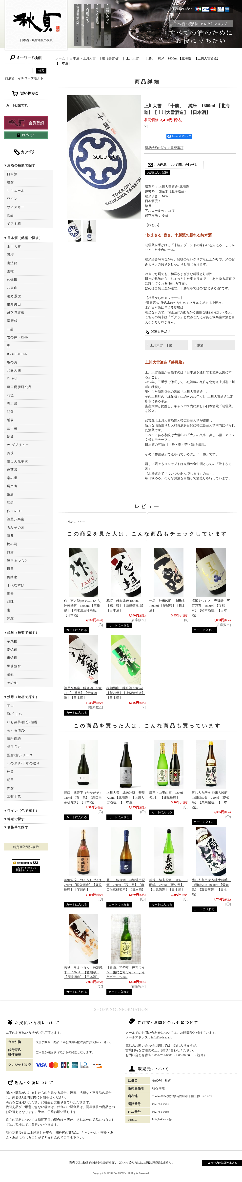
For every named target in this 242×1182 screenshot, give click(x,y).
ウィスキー (16, 207)
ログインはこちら (26, 135)
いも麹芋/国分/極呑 (22, 722)
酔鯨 (10, 618)
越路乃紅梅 (16, 312)
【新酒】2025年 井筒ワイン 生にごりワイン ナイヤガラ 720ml (125, 972)
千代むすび (16, 585)
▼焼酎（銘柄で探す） (21, 697)
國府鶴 (12, 321)
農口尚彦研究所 (19, 387)
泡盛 (10, 674)
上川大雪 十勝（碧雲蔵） (102, 58)
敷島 (10, 494)
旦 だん (13, 379)
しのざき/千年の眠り (23, 763)
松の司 (12, 544)
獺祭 (10, 593)
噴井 (10, 535)
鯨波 (10, 436)
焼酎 (10, 182)
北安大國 (14, 370)
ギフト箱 (14, 223)
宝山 (10, 705)
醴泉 (10, 420)
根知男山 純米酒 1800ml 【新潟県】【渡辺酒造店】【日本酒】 (125, 693)
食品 (10, 215)
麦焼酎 (12, 649)
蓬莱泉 (12, 469)
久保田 (12, 279)
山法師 (12, 263)
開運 (10, 412)
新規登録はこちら (26, 122)
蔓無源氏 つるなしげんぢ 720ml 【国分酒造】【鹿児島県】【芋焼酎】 (85, 884)
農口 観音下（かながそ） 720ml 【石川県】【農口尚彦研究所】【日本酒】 (85, 797)
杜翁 (10, 772)
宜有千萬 (14, 796)
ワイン (12, 199)
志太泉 (12, 403)
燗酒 (200, 345)
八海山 (12, 288)
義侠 (10, 453)
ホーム (60, 58)
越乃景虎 (14, 296)
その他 (12, 682)
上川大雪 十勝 (161, 345)
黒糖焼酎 (14, 666)
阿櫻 (10, 255)
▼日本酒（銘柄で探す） (23, 238)
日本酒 (12, 174)
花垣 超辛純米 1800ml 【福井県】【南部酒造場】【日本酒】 (125, 605)
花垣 (10, 395)
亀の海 (12, 362)
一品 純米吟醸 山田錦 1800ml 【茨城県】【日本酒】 (168, 605)
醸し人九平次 (17, 461)
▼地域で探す (14, 819)
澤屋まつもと (17, 560)
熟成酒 (10, 78)
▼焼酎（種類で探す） (21, 632)
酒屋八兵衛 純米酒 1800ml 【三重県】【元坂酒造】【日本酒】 (83, 693)
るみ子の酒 (16, 527)
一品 (10, 329)
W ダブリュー (18, 445)
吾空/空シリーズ (20, 755)
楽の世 (12, 478)
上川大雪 (14, 246)
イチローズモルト (30, 78)
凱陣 (10, 602)
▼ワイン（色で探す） (21, 811)
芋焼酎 (12, 641)
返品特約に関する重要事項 (164, 148)
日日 (10, 569)
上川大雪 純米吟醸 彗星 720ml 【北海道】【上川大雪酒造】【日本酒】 (127, 797)
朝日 (10, 780)
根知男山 (14, 304)
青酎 (10, 788)
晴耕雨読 (14, 738)
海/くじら (14, 714)
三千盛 (12, 428)
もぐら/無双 (16, 730)
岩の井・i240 (17, 337)
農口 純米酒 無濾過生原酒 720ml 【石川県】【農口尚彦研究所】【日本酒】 (125, 884)
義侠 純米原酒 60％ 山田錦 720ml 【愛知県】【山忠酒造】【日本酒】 (168, 884)
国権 (10, 271)
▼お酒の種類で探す (20, 165)
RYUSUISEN (17, 354)
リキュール (16, 190)
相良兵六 (14, 747)
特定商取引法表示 (26, 847)
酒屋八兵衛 (16, 519)
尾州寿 (12, 486)
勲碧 (10, 502)
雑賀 (10, 552)
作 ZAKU (14, 511)
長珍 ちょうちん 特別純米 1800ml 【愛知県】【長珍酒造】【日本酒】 (83, 972)
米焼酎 (12, 658)
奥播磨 (12, 577)
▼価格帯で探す (16, 827)
